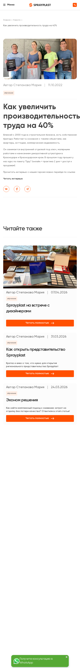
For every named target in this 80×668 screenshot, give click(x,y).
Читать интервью (13, 179)
